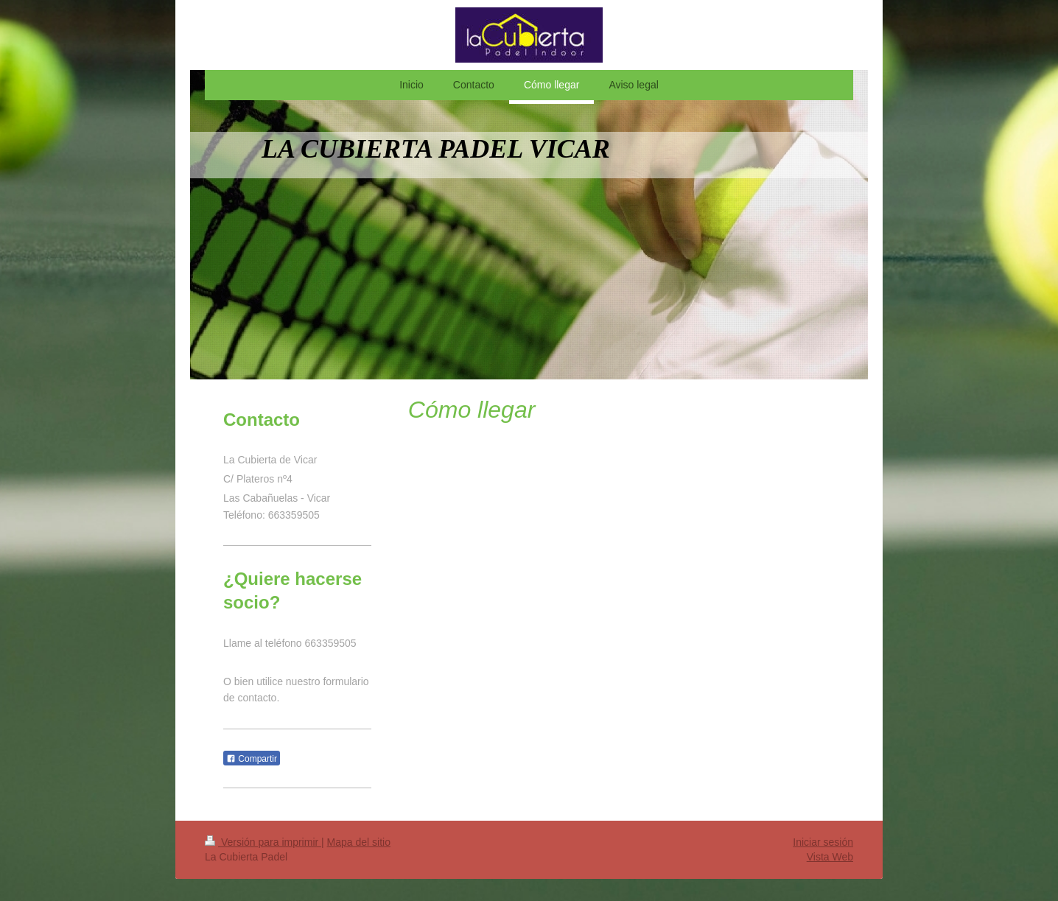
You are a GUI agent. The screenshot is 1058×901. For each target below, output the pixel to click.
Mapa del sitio (358, 842)
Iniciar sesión (823, 842)
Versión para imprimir (263, 842)
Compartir (251, 759)
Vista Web (830, 857)
